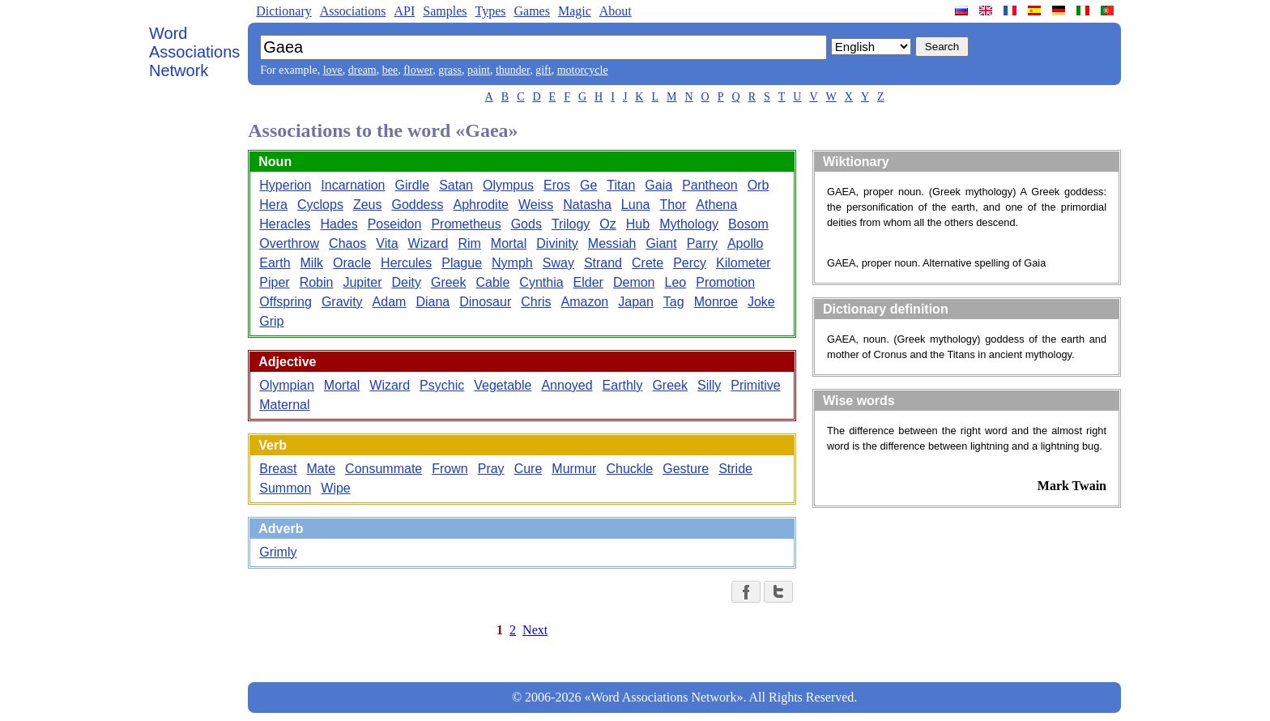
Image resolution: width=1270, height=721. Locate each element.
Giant (661, 243)
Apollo (745, 243)
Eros (556, 185)
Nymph (512, 263)
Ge (588, 185)
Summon (285, 488)
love (333, 70)
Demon (634, 282)
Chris (536, 302)
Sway (558, 263)
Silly (709, 385)
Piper (274, 282)
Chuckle (629, 469)
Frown (449, 469)
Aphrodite (481, 204)
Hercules (406, 263)
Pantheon (710, 185)
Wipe (335, 488)
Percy (689, 263)
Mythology (688, 224)
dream (362, 70)
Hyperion (285, 185)
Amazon (585, 302)
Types (490, 11)
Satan (456, 185)
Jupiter (362, 282)
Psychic (442, 385)
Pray (491, 469)
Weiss (535, 204)
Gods (526, 224)
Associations (353, 11)
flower (418, 70)
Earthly (623, 385)
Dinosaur (485, 302)
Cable (493, 282)
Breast (277, 469)
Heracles (284, 224)
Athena (716, 204)
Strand (603, 263)
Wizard (428, 243)
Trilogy (571, 224)
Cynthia (541, 282)
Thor (672, 204)
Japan (636, 302)
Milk (311, 263)
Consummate (383, 469)
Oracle (352, 263)
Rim (469, 243)
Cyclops (320, 204)
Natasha (587, 204)
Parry (702, 243)
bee (390, 70)
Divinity (557, 243)
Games (531, 11)
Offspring (285, 302)
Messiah (612, 243)
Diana (433, 302)
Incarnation (353, 185)
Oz (607, 224)
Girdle (411, 185)
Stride (735, 469)
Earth (274, 263)
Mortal (508, 243)
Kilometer (743, 263)
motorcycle (582, 70)
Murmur (574, 469)
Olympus (508, 185)
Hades (338, 224)
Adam (390, 302)
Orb (758, 185)
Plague (461, 263)
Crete (647, 263)
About (615, 11)
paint (478, 70)
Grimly (277, 552)
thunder (513, 70)
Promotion (725, 282)
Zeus (367, 204)
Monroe (716, 302)
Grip (271, 321)
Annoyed (566, 385)
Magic (574, 11)
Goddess (417, 204)
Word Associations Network (194, 51)
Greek (449, 282)
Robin (317, 282)
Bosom (748, 224)
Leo (676, 282)
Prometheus (466, 224)
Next (535, 630)
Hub (638, 224)
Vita (387, 243)
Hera (273, 204)
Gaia (658, 185)
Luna (635, 204)
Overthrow (289, 243)
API (404, 11)
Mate (321, 469)
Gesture (686, 469)
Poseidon (395, 224)
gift (543, 70)
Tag (673, 302)
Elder (588, 282)
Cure (528, 469)
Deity (405, 282)
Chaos (347, 243)
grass (450, 70)
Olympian (286, 385)
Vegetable (502, 385)
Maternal (284, 405)
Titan (621, 185)
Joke (761, 302)
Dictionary (283, 11)
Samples (445, 11)
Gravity (342, 302)
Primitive (755, 385)
